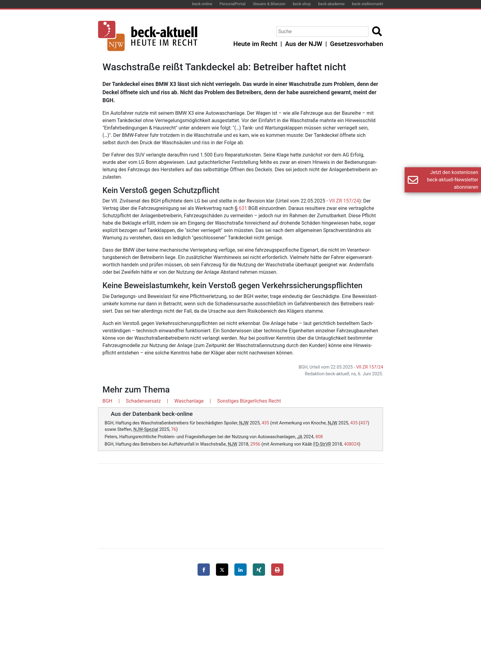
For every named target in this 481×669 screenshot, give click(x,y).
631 (243, 208)
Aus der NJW (303, 44)
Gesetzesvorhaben (356, 44)
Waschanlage (189, 401)
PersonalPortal (232, 4)
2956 (255, 444)
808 (319, 436)
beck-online (202, 4)
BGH (107, 401)
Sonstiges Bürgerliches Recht (249, 401)
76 (173, 429)
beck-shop (302, 4)
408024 (351, 444)
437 (364, 423)
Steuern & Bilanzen (269, 4)
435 (265, 423)
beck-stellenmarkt (367, 4)
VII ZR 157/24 (344, 201)
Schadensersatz (143, 401)
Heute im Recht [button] (255, 44)
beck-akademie (331, 4)
